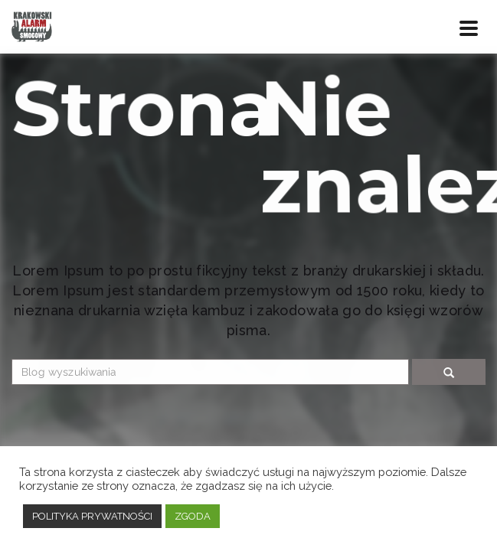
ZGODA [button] (193, 516)
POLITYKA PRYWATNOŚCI (92, 516)
